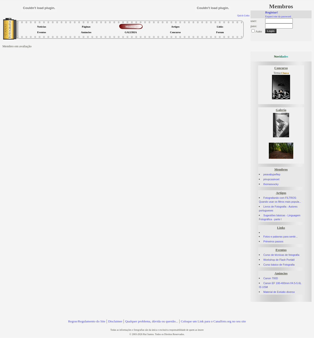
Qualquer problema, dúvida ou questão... (151, 321)
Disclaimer (115, 321)
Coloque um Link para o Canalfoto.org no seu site (213, 321)
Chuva (285, 73)
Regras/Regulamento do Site (86, 321)
